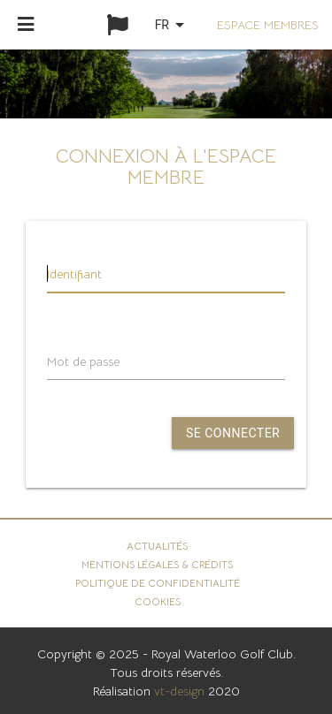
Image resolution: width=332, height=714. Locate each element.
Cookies (158, 602)
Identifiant (74, 274)
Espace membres (268, 25)
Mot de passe (83, 361)
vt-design (179, 691)
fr (172, 24)
